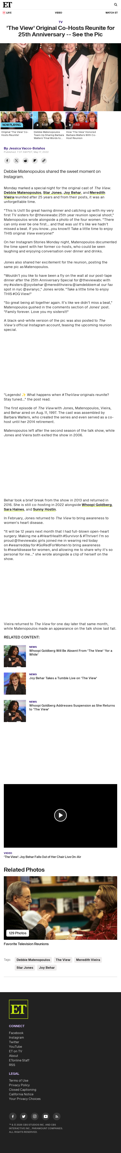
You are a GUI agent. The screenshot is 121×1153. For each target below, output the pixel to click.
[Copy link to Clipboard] (43, 161)
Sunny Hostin (44, 509)
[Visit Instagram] (35, 1117)
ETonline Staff (19, 1060)
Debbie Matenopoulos (22, 192)
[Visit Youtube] (45, 1117)
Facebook (16, 1033)
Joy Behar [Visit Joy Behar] (47, 968)
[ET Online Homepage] (8, 5)
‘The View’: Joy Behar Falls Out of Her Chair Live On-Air (42, 857)
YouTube (15, 1046)
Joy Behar (72, 192)
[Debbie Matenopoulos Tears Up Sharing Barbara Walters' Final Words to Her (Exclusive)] (48, 127)
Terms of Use (18, 1080)
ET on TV (15, 1051)
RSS (12, 1065)
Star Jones (52, 192)
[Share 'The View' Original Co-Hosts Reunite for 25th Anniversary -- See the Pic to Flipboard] (34, 161)
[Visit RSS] (56, 1117)
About (13, 1056)
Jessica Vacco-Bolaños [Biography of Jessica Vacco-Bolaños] (27, 148)
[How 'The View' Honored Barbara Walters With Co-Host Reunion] (81, 127)
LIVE (8, 13)
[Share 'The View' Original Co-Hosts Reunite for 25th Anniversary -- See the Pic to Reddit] (25, 161)
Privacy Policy (19, 1085)
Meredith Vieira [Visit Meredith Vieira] (88, 960)
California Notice (21, 1094)
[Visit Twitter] (23, 1117)
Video (58, 13)
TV (61, 22)
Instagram (16, 1037)
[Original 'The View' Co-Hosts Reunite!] (16, 127)
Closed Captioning (22, 1090)
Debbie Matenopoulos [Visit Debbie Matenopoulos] (33, 960)
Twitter (14, 1042)
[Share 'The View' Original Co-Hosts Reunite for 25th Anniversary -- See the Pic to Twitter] (16, 161)
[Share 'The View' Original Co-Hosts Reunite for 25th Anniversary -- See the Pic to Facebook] (7, 161)
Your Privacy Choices (25, 1099)
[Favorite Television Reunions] (60, 908)
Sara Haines (14, 509)
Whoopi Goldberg (97, 504)
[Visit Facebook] (13, 1117)
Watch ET (112, 13)
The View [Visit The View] (63, 960)
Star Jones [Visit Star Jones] (25, 968)
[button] (60, 815)
